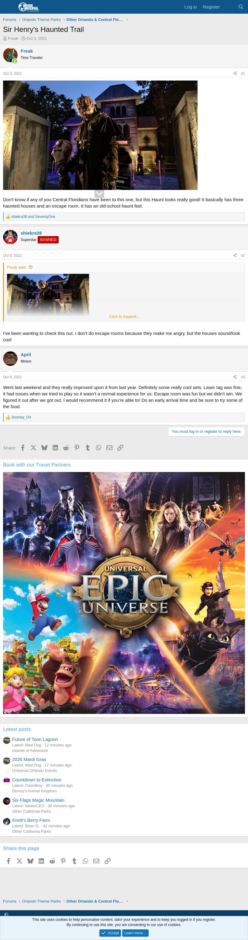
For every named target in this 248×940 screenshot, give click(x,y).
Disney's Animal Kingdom (34, 791)
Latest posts (17, 729)
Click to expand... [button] (124, 316)
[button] (6, 915)
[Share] (235, 73)
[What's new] (229, 6)
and (33, 217)
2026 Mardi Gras (29, 759)
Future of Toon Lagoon (35, 739)
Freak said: (16, 267)
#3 (243, 377)
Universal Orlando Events (34, 770)
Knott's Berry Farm (31, 820)
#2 (243, 255)
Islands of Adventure (30, 750)
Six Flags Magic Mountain (38, 800)
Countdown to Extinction (36, 779)
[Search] (241, 6)
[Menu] (8, 7)
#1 (243, 73)
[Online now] (15, 61)
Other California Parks (31, 811)
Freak (13, 38)
